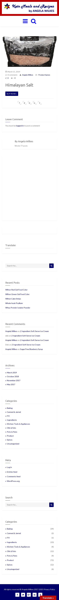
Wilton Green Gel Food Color (17, 294)
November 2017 (13, 380)
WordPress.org (13, 481)
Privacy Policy (49, 589)
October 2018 (13, 376)
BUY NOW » (12, 94)
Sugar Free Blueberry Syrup (31, 349)
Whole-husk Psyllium (14, 303)
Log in (9, 467)
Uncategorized (13, 444)
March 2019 (12, 372)
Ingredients (12, 420)
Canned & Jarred (14, 412)
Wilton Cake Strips (13, 299)
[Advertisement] (29, 188)
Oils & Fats (11, 428)
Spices (47, 75)
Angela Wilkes (27, 75)
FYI (8, 416)
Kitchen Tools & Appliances (18, 424)
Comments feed (13, 476)
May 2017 (11, 384)
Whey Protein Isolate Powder (17, 308)
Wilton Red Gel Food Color (16, 290)
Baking (10, 408)
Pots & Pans (12, 432)
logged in (20, 126)
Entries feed (12, 472)
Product (41, 75)
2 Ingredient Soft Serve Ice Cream (34, 331)
